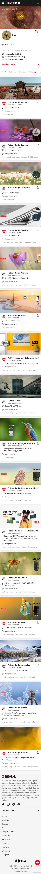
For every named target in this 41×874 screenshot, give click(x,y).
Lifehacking (6, 851)
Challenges (33, 72)
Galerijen (12, 72)
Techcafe (5, 843)
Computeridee (7, 824)
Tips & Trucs (6, 835)
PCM (3, 828)
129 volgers (16, 50)
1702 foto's (6, 50)
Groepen (22, 72)
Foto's (4, 72)
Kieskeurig (5, 820)
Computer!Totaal (8, 832)
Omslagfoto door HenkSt (12, 9)
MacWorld (5, 847)
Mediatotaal (6, 839)
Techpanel (5, 855)
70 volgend (27, 50)
